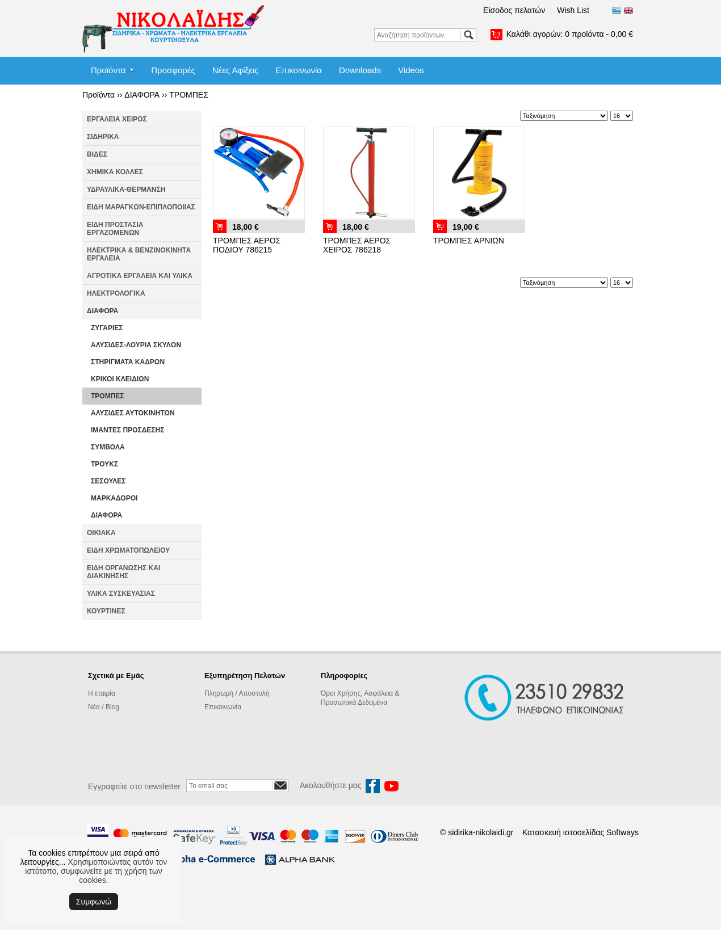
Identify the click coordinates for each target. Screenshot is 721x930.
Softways (622, 832)
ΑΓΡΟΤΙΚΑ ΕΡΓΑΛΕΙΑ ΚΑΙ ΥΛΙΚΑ (139, 276)
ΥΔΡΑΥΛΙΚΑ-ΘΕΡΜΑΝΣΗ (126, 189)
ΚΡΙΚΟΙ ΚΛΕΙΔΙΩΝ (120, 379)
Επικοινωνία (299, 70)
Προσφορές (173, 70)
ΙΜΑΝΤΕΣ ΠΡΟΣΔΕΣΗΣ (127, 430)
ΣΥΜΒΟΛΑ (108, 447)
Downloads (360, 70)
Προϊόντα (108, 70)
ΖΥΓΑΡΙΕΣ (107, 328)
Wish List (573, 10)
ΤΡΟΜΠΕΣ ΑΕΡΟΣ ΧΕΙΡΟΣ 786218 (357, 245)
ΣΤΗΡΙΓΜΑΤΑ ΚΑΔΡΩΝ (128, 362)
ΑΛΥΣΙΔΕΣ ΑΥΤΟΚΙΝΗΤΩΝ (133, 413)
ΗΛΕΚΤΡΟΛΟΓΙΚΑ (116, 293)
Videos (411, 70)
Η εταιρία (101, 693)
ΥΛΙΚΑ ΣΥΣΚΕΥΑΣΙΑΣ (121, 593)
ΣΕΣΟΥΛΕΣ (108, 481)
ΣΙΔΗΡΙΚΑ (103, 137)
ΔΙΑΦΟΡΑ (142, 94)
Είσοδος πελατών (514, 10)
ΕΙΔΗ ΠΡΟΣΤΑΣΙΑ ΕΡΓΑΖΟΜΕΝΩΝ (115, 229)
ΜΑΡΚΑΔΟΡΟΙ (114, 498)
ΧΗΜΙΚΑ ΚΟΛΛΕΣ (115, 172)
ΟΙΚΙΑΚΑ (101, 533)
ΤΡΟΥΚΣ (104, 464)
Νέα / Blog (103, 707)
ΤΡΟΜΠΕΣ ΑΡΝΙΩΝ (468, 240)
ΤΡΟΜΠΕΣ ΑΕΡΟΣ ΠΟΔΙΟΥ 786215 (246, 245)
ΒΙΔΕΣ (97, 154)
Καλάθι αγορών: (569, 34)
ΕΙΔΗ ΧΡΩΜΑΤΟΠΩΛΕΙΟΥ (128, 550)
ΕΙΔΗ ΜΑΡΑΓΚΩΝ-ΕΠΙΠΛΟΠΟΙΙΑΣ (141, 207)
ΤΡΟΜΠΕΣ (188, 94)
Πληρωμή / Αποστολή (236, 693)
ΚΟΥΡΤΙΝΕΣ (106, 611)
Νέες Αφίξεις (235, 70)
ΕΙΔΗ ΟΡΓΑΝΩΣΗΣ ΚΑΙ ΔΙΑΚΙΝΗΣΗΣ (123, 572)
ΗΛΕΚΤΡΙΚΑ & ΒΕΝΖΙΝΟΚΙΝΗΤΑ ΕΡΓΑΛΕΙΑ (139, 254)
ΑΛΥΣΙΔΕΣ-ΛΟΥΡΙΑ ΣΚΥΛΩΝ (136, 345)
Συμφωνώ (93, 901)
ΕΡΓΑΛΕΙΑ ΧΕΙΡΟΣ (117, 119)
